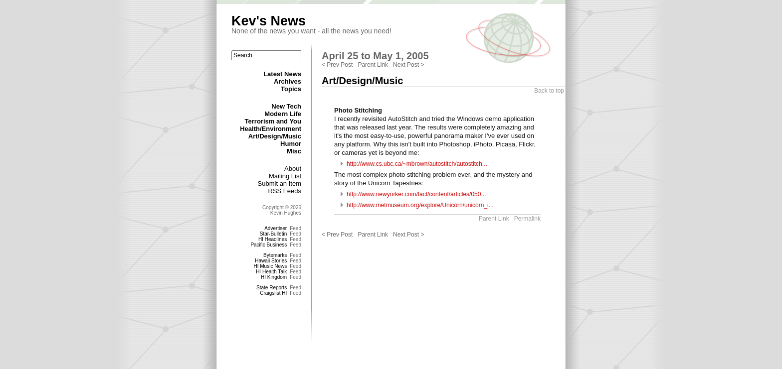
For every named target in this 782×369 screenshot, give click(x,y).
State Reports (271, 287)
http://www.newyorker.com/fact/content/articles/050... (416, 194)
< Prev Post (337, 64)
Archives (287, 81)
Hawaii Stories (271, 260)
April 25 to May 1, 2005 (375, 55)
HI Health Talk (271, 271)
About (292, 168)
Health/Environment (270, 128)
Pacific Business (268, 244)
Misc (294, 151)
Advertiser (275, 228)
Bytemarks (275, 255)
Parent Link (373, 64)
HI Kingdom (274, 277)
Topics (291, 89)
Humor (290, 143)
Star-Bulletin (273, 234)
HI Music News (270, 266)
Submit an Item (279, 183)
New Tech (286, 106)
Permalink (527, 218)
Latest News (282, 74)
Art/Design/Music (274, 136)
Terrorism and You (273, 121)
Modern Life (282, 114)
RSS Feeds (284, 191)
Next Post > (408, 64)
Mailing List (285, 176)
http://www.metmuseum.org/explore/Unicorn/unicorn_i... (420, 205)
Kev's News (268, 20)
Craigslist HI (273, 293)
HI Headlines (272, 239)
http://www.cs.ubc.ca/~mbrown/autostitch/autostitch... (417, 163)
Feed (295, 228)
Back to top (549, 90)
